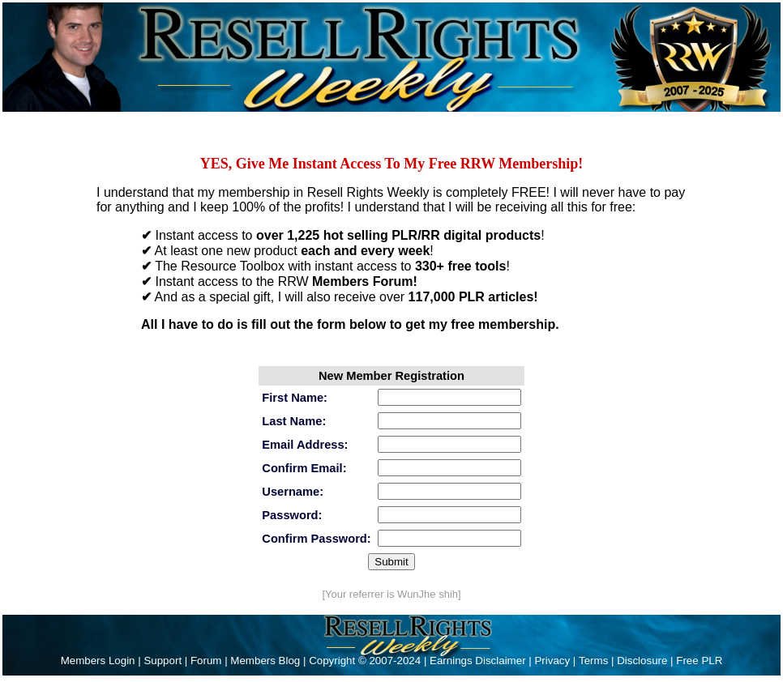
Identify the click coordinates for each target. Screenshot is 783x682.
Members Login (98, 660)
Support (162, 660)
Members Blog (265, 660)
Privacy (552, 660)
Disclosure (642, 660)
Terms (593, 660)
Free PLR (699, 660)
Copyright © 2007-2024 (366, 660)
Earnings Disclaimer (478, 660)
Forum (206, 660)
